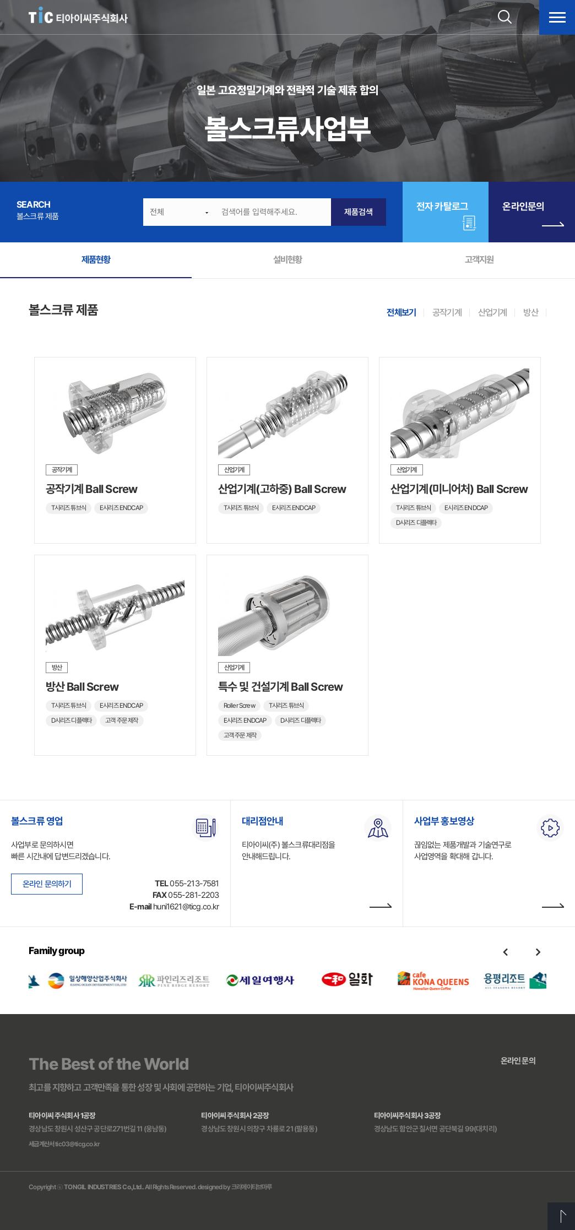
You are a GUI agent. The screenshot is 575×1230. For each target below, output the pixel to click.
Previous (505, 952)
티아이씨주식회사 (78, 15)
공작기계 (447, 312)
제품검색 (358, 212)
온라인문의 (533, 216)
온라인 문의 (518, 1061)
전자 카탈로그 (442, 206)
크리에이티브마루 (251, 1187)
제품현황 (96, 259)
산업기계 (492, 312)
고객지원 (479, 259)
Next (538, 952)
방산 (530, 312)
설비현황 (287, 259)
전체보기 (401, 312)
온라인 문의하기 (47, 884)
